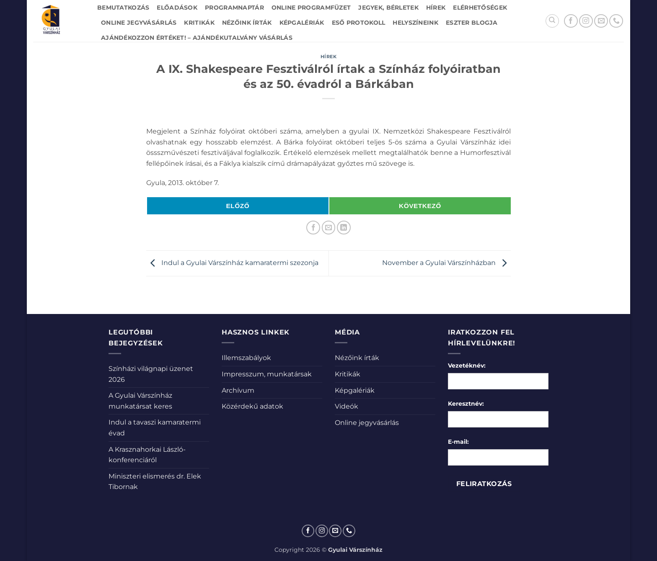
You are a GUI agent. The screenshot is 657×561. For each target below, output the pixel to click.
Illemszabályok (246, 358)
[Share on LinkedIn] (344, 227)
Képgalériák (301, 22)
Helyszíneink (415, 22)
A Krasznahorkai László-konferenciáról (147, 454)
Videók (346, 406)
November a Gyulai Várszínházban (446, 263)
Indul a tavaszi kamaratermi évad (155, 427)
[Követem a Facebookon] (571, 21)
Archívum (238, 390)
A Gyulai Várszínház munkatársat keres (140, 400)
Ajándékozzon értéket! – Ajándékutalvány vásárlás (196, 37)
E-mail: (458, 441)
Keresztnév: (466, 403)
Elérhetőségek (480, 7)
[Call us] (616, 21)
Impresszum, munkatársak (267, 374)
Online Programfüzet (311, 7)
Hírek (435, 7)
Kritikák (199, 22)
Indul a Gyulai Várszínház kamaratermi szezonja (232, 263)
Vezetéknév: (467, 365)
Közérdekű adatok (252, 406)
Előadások (177, 7)
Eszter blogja (472, 22)
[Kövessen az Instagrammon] (586, 21)
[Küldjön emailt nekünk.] (601, 21)
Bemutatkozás (123, 7)
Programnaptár (234, 7)
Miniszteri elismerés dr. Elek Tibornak (155, 481)
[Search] (552, 21)
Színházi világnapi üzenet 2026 (151, 374)
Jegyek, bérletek (388, 7)
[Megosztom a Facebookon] (313, 227)
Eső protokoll (358, 22)
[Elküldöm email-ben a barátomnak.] (329, 227)
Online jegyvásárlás (138, 22)
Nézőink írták (247, 22)
